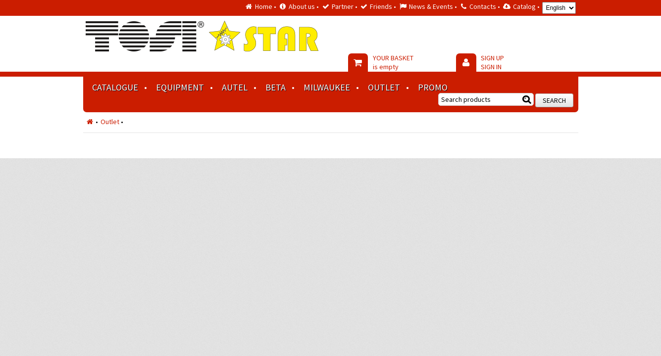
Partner (343, 6)
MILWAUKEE (327, 87)
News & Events (431, 6)
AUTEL (235, 87)
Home (263, 6)
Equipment (180, 87)
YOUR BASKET (393, 62)
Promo (433, 87)
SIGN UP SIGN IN (492, 62)
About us (302, 6)
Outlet (384, 87)
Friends (381, 6)
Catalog (524, 6)
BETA (275, 87)
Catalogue (115, 87)
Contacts (482, 6)
